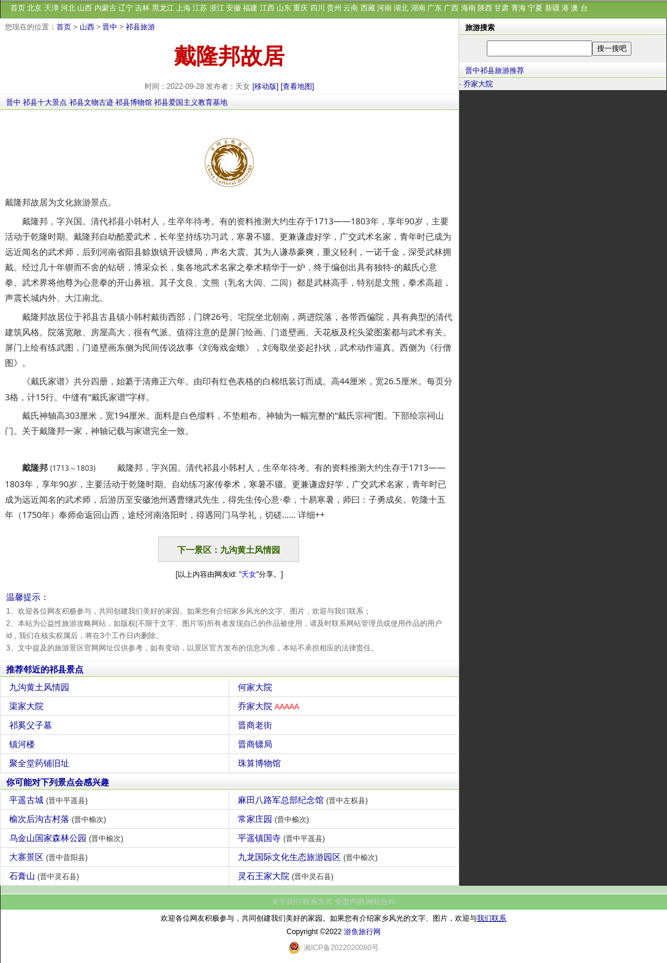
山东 (283, 8)
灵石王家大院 (287, 876)
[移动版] (266, 86)
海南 (468, 8)
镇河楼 (23, 744)
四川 (317, 8)
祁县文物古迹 (91, 102)
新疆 (552, 8)
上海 (183, 8)
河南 (384, 8)
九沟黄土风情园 (40, 687)
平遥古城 (50, 800)
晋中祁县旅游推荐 (494, 70)
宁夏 (535, 8)
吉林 (142, 8)
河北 (68, 8)
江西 (267, 8)
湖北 (401, 8)
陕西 (485, 8)
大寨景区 (50, 857)
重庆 (300, 8)
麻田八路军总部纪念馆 (304, 800)
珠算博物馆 (261, 763)
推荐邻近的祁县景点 (44, 669)
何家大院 (256, 687)
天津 (51, 8)
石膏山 (45, 876)
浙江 (217, 8)
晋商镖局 (256, 744)
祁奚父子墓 (32, 725)
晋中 (109, 27)
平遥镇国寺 (283, 838)
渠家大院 (28, 706)
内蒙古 (105, 8)
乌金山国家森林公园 (67, 838)
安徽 (233, 8)
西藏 (367, 8)
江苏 (199, 8)
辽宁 (125, 8)
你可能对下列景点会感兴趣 (57, 782)
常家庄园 (275, 819)
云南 (350, 8)
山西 (84, 8)
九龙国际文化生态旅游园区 (309, 857)
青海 (518, 8)
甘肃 (501, 8)
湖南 (418, 8)
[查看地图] (297, 86)
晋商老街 (256, 725)
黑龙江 (163, 8)
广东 (434, 8)
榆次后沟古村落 (59, 819)
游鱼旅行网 (362, 931)
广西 (451, 8)
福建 (250, 8)
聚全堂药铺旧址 (40, 763)
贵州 (334, 8)
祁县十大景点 (45, 102)
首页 (17, 8)
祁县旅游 (140, 27)
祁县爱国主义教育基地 (190, 102)
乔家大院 (270, 706)
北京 (34, 8)
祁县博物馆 (133, 102)
